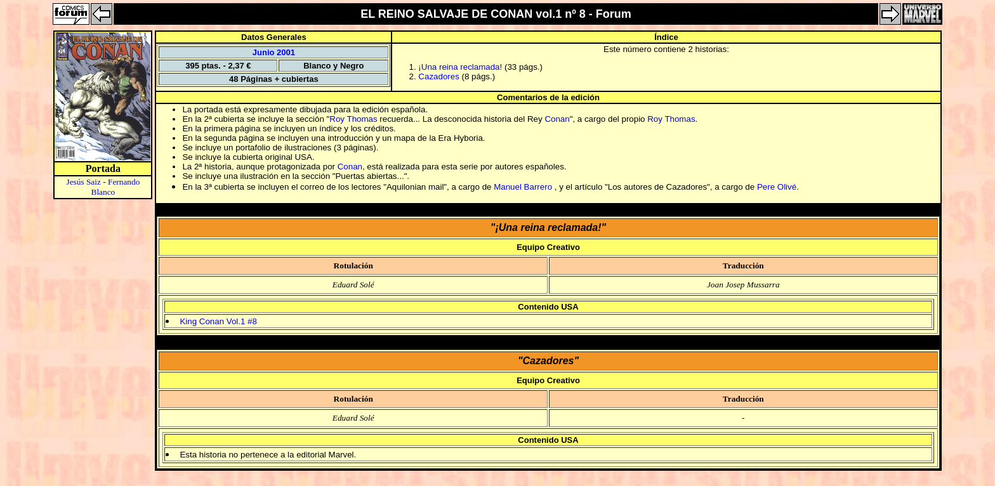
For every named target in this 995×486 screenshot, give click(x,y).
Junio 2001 (274, 52)
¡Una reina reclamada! (460, 67)
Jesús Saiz (83, 182)
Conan (556, 119)
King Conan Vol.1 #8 (218, 321)
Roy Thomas (353, 119)
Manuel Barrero (524, 187)
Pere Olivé (776, 187)
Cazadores (438, 76)
